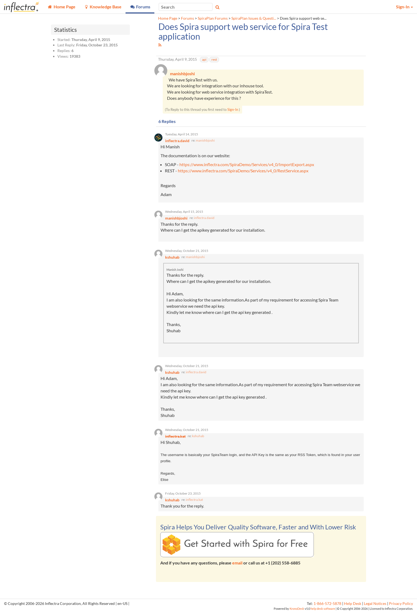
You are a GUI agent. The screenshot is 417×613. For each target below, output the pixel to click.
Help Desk (352, 604)
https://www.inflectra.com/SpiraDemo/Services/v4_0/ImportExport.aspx (246, 164)
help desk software (323, 609)
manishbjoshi (205, 141)
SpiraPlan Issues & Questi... (253, 18)
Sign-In (232, 109)
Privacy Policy (401, 604)
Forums (187, 18)
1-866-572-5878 (327, 604)
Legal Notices (375, 604)
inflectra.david (204, 218)
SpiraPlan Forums (213, 18)
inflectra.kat (194, 500)
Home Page (167, 18)
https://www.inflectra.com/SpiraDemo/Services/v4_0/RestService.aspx (243, 170)
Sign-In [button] (404, 6)
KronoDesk (297, 609)
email (237, 563)
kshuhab (198, 436)
